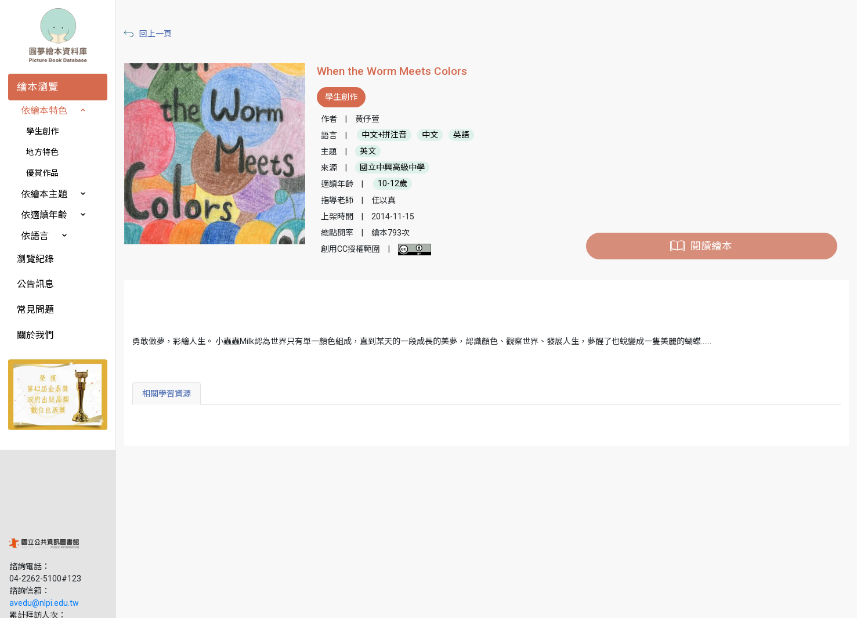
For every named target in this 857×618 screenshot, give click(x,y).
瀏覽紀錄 (35, 259)
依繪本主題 (44, 194)
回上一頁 (155, 33)
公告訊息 (35, 284)
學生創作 (42, 131)
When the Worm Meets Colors (392, 71)
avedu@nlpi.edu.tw (44, 527)
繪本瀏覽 (38, 87)
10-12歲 (392, 184)
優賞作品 (42, 173)
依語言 (35, 235)
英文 (368, 151)
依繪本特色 (44, 110)
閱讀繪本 (711, 246)
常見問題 (35, 309)
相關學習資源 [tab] (166, 393)
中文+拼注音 (384, 135)
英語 (461, 135)
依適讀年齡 (44, 215)
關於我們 (35, 335)
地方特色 (42, 152)
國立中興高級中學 (392, 167)
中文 (430, 135)
